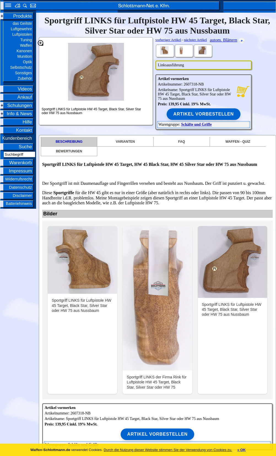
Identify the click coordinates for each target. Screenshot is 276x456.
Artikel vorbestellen (203, 114)
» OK (241, 450)
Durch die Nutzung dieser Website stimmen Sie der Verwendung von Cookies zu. (168, 450)
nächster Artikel (195, 40)
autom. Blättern (223, 40)
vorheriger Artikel (168, 40)
